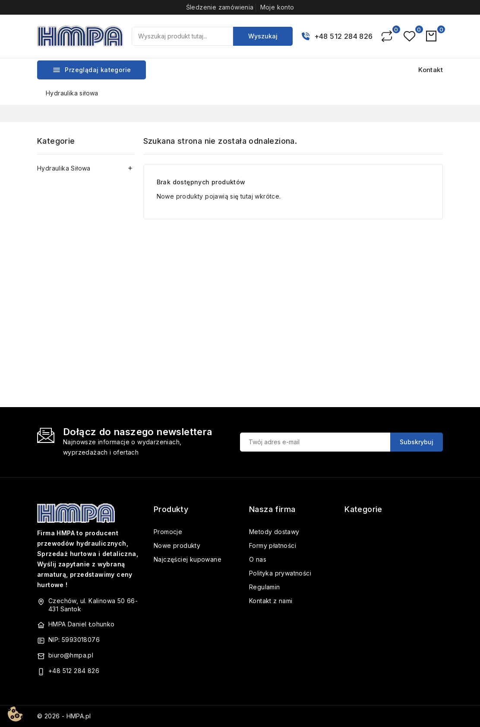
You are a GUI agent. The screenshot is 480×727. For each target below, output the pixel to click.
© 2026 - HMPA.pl (64, 716)
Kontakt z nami (271, 600)
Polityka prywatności (280, 573)
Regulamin (264, 587)
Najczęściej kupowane (187, 559)
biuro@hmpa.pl (70, 655)
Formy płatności (272, 545)
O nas (257, 559)
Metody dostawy (274, 531)
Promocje (168, 531)
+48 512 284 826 (343, 36)
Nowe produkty (177, 545)
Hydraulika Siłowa (64, 168)
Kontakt (430, 70)
